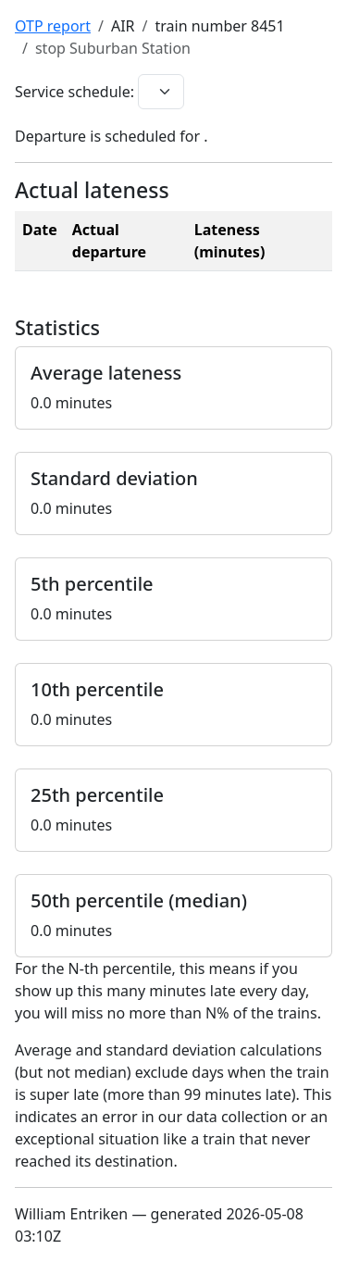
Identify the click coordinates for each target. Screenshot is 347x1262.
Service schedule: (74, 91)
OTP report (53, 26)
